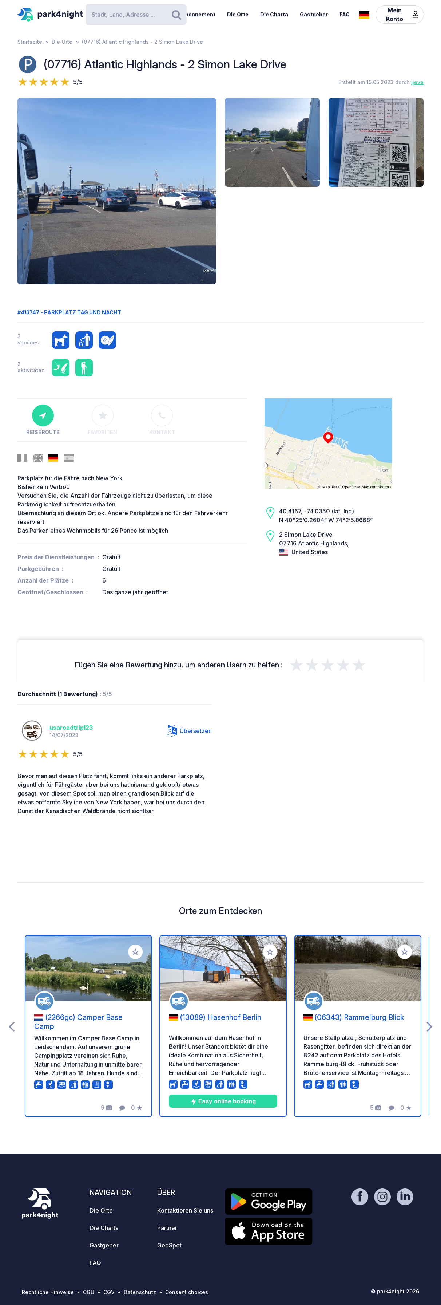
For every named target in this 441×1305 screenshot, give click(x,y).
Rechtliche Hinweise (48, 1292)
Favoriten (102, 420)
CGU (88, 1292)
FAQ (344, 14)
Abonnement (198, 14)
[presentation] (11, 1026)
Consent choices (186, 1292)
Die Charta (274, 14)
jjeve (417, 82)
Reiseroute (43, 420)
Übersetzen (189, 731)
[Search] (136, 14)
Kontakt (162, 420)
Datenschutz (140, 1292)
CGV (109, 1292)
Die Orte (238, 14)
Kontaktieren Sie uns (185, 1210)
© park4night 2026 (395, 1291)
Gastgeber (314, 14)
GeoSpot (169, 1245)
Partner (167, 1227)
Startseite (29, 42)
